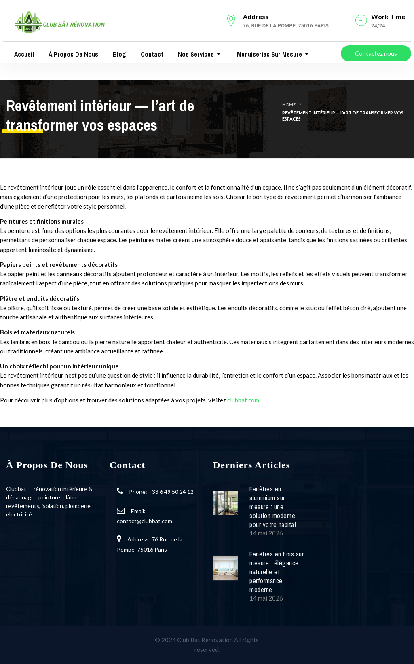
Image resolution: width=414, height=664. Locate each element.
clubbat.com (243, 400)
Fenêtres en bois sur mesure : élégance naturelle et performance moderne (276, 572)
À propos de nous (72, 54)
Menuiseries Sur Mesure (268, 54)
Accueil (23, 54)
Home (289, 104)
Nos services (195, 54)
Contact (151, 54)
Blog (118, 54)
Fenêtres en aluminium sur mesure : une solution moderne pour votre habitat (272, 506)
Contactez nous (376, 53)
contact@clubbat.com (144, 521)
